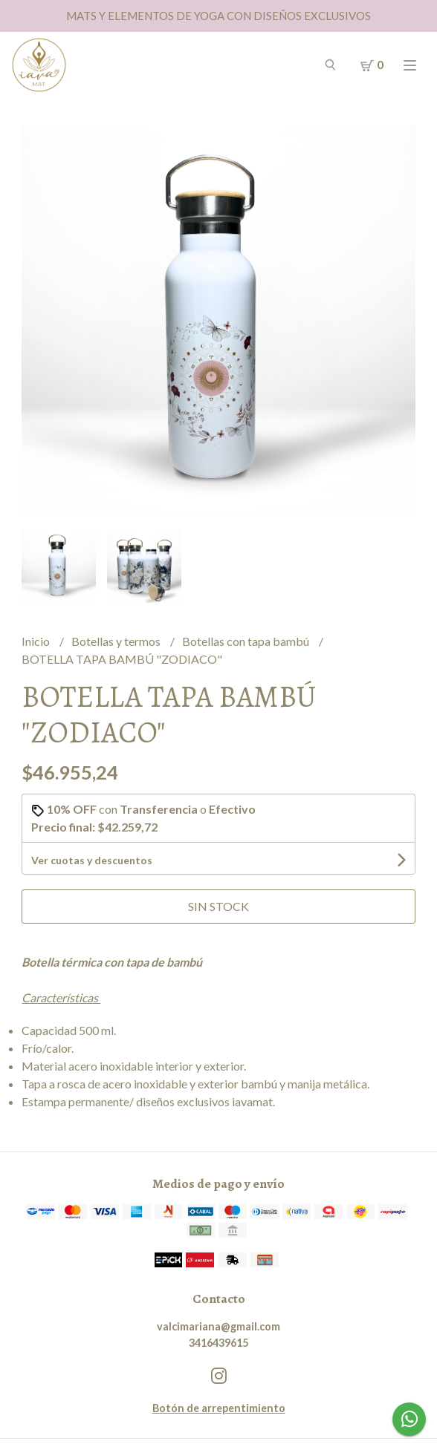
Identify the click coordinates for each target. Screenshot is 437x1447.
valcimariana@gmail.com (218, 1326)
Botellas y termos (117, 641)
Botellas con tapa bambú (246, 641)
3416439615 (218, 1342)
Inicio (37, 641)
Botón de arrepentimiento (218, 1408)
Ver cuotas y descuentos (91, 860)
